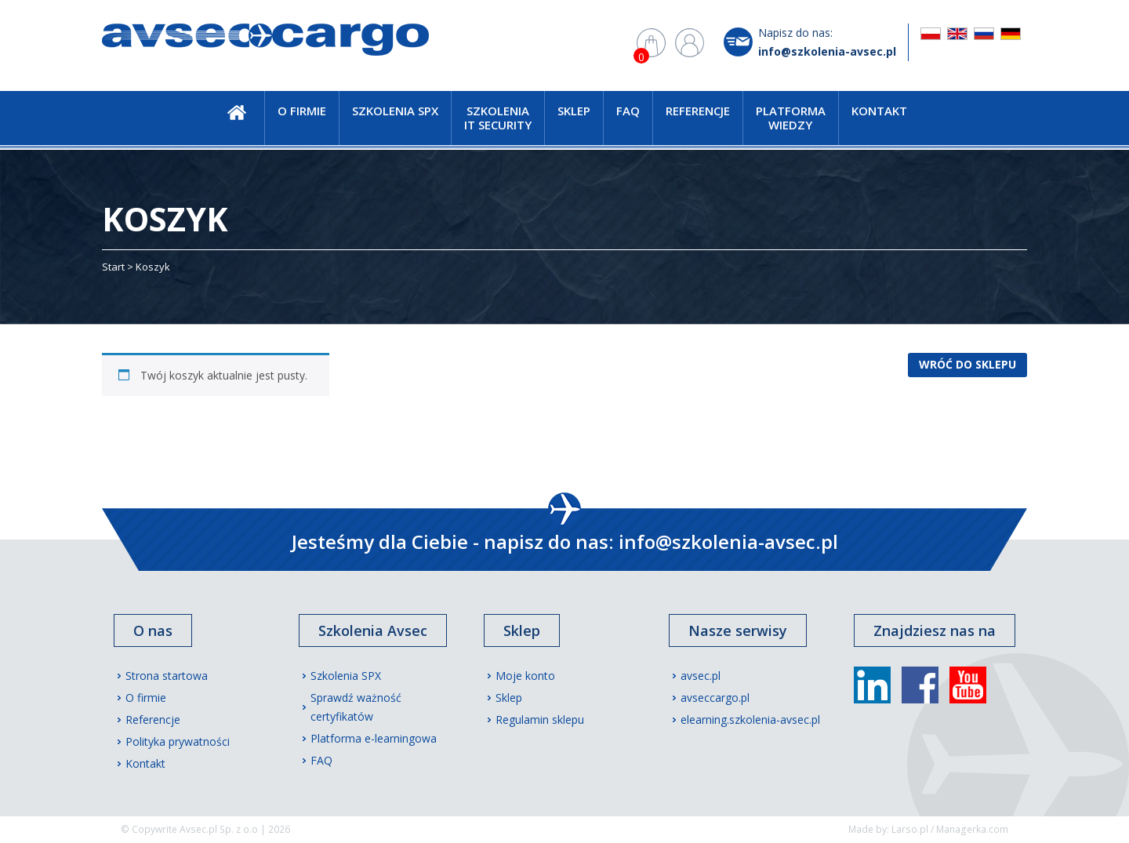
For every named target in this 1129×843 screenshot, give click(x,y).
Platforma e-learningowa (373, 738)
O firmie (302, 111)
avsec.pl (701, 675)
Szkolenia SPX (395, 111)
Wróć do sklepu (967, 364)
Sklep (573, 111)
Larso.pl (909, 829)
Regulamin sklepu (540, 719)
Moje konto (525, 675)
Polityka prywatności (177, 741)
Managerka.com (972, 829)
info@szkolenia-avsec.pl (827, 51)
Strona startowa (166, 675)
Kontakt (879, 111)
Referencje (698, 111)
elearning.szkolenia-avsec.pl (750, 719)
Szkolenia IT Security (498, 118)
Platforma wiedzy (791, 118)
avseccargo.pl (715, 697)
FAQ (628, 111)
